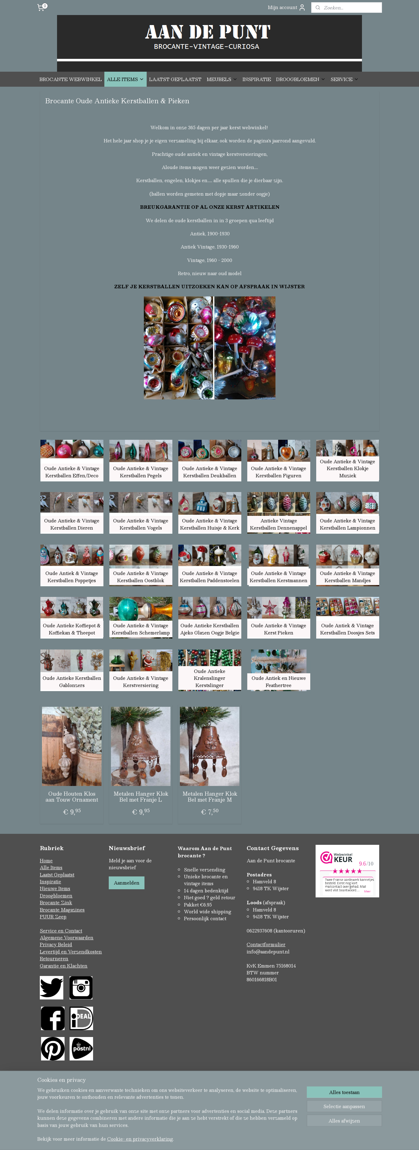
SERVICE (345, 79)
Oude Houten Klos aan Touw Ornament (71, 797)
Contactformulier (266, 944)
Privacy (49, 944)
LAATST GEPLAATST (175, 79)
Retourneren (54, 958)
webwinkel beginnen (220, 1139)
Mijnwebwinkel (275, 1139)
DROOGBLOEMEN (301, 79)
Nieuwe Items (55, 888)
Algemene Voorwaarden (66, 937)
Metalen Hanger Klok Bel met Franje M (209, 797)
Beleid (65, 944)
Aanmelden (126, 882)
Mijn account (287, 7)
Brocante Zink (56, 902)
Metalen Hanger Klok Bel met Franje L (140, 797)
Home (46, 860)
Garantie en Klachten (63, 965)
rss (196, 1139)
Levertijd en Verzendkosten (71, 951)
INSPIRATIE (257, 79)
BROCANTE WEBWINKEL (70, 79)
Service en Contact (61, 930)
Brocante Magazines (62, 909)
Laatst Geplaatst (57, 874)
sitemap (184, 1139)
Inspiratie (50, 881)
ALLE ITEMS (125, 79)
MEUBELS (222, 79)
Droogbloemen (56, 895)
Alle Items (51, 867)
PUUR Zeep (53, 916)
